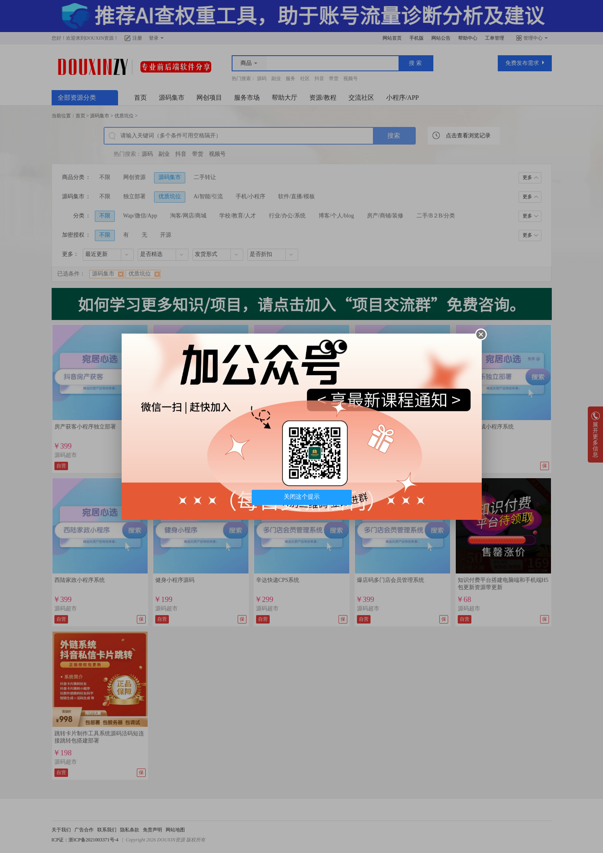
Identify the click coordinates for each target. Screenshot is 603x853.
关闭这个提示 (302, 496)
